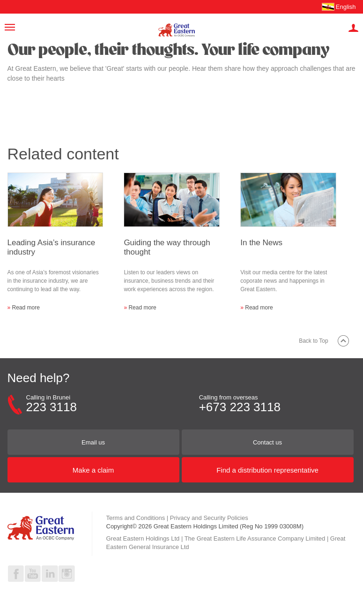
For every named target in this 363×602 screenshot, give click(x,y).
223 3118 (51, 407)
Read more (26, 307)
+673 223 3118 (240, 407)
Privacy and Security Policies (209, 517)
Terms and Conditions (135, 517)
